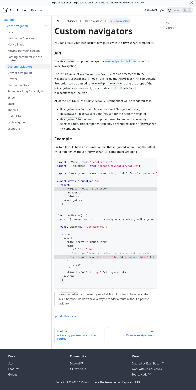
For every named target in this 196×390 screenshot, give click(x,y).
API (167, 22)
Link (10, 32)
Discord (76, 363)
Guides (12, 374)
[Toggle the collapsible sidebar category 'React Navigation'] (46, 26)
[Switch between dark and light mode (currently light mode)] (162, 10)
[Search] (180, 10)
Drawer (12, 79)
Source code (141, 374)
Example (170, 27)
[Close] (191, 2)
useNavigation (17, 122)
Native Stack (16, 44)
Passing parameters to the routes (25, 58)
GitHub (150, 10)
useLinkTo (14, 116)
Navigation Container (22, 38)
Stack (11, 104)
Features (37, 10)
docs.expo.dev (136, 2)
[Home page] (57, 21)
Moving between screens (24, 51)
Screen (12, 97)
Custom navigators (20, 66)
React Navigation (17, 26)
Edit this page (65, 316)
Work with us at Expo (147, 369)
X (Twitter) (78, 369)
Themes (13, 110)
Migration (9, 20)
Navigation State (18, 85)
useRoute (14, 129)
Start (11, 363)
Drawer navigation (20, 73)
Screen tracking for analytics (26, 91)
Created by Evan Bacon (148, 363)
